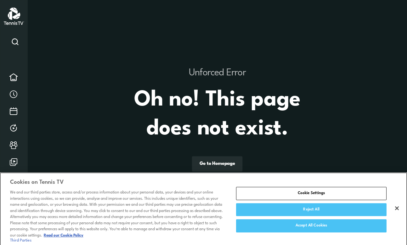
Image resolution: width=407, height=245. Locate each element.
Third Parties (20, 242)
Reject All (311, 211)
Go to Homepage (217, 164)
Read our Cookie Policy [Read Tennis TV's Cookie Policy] (63, 237)
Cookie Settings (311, 195)
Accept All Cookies (311, 228)
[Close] (397, 210)
